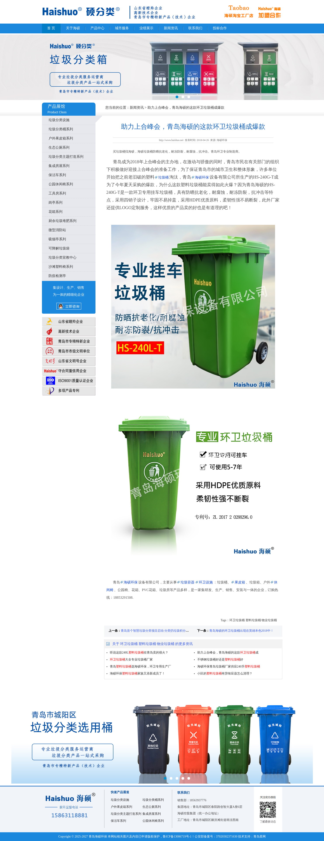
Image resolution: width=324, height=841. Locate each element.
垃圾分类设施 (59, 120)
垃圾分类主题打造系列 (66, 156)
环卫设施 (206, 582)
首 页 (51, 28)
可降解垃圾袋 (59, 248)
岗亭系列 (55, 202)
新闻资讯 (171, 28)
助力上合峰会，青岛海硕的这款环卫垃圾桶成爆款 (185, 107)
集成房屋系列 (59, 166)
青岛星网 (259, 836)
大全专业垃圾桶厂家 (131, 659)
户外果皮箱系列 (61, 138)
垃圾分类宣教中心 (62, 257)
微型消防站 (57, 230)
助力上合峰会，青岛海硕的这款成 (227, 652)
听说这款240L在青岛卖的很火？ (139, 652)
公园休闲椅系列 (61, 184)
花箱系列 (55, 211)
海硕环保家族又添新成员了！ (137, 673)
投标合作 (220, 28)
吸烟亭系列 (57, 239)
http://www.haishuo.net (171, 140)
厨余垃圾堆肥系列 (62, 221)
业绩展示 (146, 28)
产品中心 (97, 28)
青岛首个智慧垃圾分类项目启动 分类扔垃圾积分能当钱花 (159, 630)
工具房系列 (57, 193)
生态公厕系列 (59, 147)
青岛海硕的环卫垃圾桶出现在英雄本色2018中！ (241, 630)
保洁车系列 (57, 175)
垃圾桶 (163, 177)
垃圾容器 (187, 582)
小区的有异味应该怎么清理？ (224, 673)
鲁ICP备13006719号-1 (177, 836)
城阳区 (162, 736)
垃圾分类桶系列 (61, 129)
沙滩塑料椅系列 (61, 266)
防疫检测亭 (57, 276)
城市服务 (122, 28)
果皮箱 (240, 582)
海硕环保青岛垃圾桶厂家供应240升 (228, 666)
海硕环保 (202, 177)
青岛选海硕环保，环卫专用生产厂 (140, 666)
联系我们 (195, 28)
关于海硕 (73, 28)
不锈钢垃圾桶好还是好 (220, 659)
